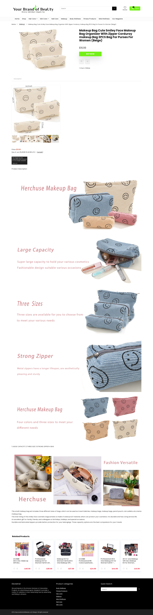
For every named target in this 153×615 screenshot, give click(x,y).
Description (18, 79)
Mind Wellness (104, 19)
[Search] (114, 8)
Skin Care (43, 19)
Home (17, 19)
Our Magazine (117, 19)
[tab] (18, 78)
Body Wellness (75, 19)
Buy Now (90, 54)
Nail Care (54, 19)
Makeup (64, 19)
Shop (24, 19)
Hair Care (32, 19)
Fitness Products (89, 19)
